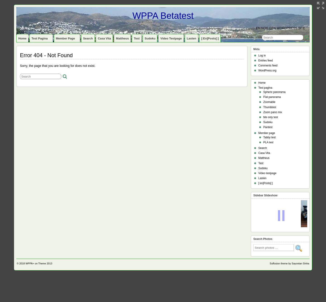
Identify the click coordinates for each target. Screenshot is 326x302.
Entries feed (265, 60)
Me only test (270, 117)
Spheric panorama (274, 92)
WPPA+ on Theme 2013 (39, 290)
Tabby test (269, 137)
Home (22, 38)
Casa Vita (104, 38)
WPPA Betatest (163, 16)
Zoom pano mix (272, 112)
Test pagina (41, 39)
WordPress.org (267, 70)
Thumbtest (269, 107)
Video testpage (171, 38)
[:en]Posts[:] (210, 38)
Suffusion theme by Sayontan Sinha (289, 290)
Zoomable (269, 102)
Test (137, 38)
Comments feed (268, 65)
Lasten (191, 38)
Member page (67, 39)
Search (88, 38)
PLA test (268, 142)
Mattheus (122, 38)
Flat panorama (272, 97)
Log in (262, 55)
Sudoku (150, 38)
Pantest (268, 127)
